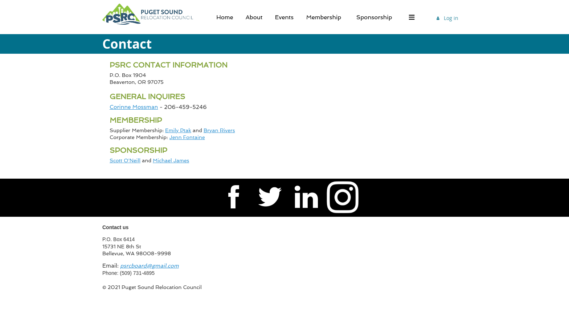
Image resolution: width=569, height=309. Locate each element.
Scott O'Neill (125, 160)
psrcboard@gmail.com (149, 266)
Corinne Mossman (134, 107)
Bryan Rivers (219, 130)
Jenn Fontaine (187, 137)
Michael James (171, 160)
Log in (451, 18)
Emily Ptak (178, 130)
